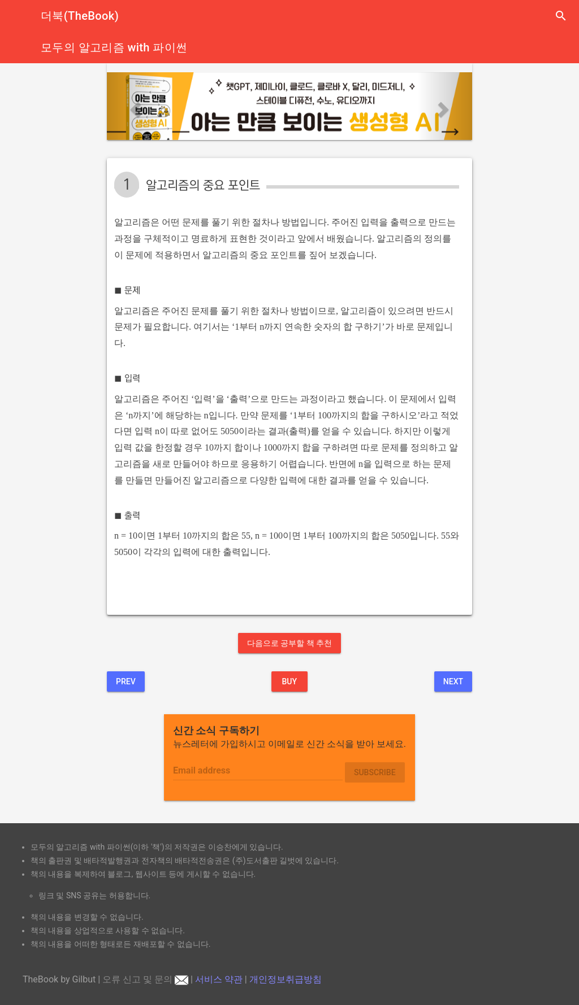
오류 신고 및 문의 (145, 979)
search (561, 16)
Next (453, 681)
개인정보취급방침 (285, 979)
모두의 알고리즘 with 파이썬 (114, 47)
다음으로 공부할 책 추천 (289, 643)
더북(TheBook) (80, 16)
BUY (289, 681)
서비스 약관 (219, 979)
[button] (134, 106)
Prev (126, 681)
